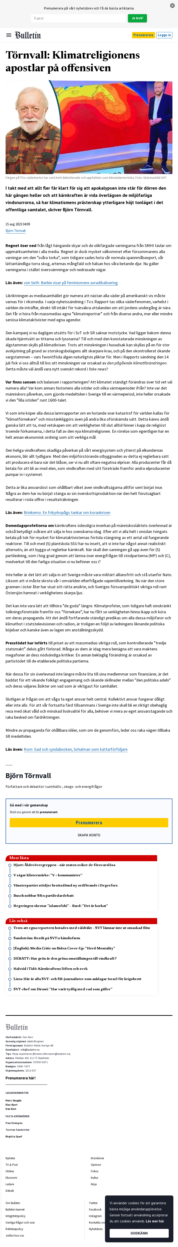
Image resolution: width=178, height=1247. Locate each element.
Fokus (94, 1171)
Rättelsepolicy (14, 1229)
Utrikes (10, 1171)
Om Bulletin (13, 1203)
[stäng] (172, 5)
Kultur (94, 1178)
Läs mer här (155, 1221)
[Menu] (9, 35)
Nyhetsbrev (96, 1229)
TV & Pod (12, 1165)
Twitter (93, 1203)
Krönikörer (97, 1158)
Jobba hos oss (15, 1235)
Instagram (95, 1216)
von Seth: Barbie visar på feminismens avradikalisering (71, 282)
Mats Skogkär (14, 1100)
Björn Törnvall (15, 230)
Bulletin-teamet (15, 1209)
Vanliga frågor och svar (20, 1222)
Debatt (10, 1191)
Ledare (10, 1184)
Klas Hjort (12, 1104)
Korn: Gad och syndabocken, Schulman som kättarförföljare (75, 749)
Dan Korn (11, 1109)
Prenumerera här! (20, 1078)
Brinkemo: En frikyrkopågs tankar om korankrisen (67, 512)
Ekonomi (11, 1178)
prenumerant (48, 812)
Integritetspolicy (15, 1216)
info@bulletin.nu (30, 1049)
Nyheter (10, 1158)
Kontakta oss (97, 1222)
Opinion (96, 1165)
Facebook (95, 1209)
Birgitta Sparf (14, 1136)
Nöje (94, 1184)
